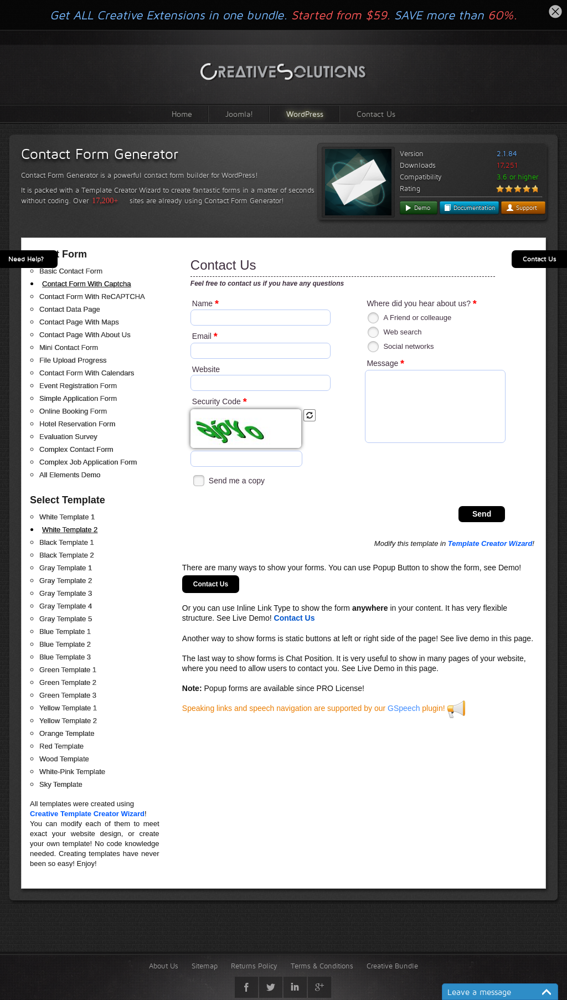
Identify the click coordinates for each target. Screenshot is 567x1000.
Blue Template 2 (65, 644)
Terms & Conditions (322, 965)
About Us (163, 965)
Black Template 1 (66, 542)
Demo (417, 208)
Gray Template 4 (65, 606)
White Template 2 (69, 529)
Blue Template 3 (65, 657)
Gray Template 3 (65, 593)
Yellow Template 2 (68, 721)
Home (182, 113)
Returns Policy (254, 965)
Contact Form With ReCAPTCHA (92, 296)
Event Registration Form (78, 386)
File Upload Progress (72, 360)
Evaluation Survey (68, 436)
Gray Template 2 (65, 580)
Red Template (61, 746)
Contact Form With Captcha (86, 284)
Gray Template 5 (65, 619)
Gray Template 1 (65, 568)
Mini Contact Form (68, 347)
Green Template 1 (67, 670)
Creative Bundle (392, 965)
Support (521, 208)
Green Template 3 (67, 695)
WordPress (304, 113)
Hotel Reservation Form (77, 424)
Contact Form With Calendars (86, 373)
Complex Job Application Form (88, 462)
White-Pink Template (72, 771)
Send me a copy (237, 480)
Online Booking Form (73, 411)
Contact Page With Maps (79, 322)
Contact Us (376, 113)
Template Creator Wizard (490, 543)
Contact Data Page (69, 309)
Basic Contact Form (70, 271)
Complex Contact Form (76, 449)
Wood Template (64, 759)
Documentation (469, 208)
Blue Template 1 (65, 631)
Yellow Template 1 (68, 708)
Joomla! (239, 113)
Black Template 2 (66, 555)
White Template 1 (67, 517)
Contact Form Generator (99, 154)
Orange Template (67, 733)
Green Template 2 (67, 682)
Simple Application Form (78, 398)
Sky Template (61, 784)
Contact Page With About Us (85, 335)
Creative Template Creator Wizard (87, 814)
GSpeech (404, 708)
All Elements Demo (70, 475)
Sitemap (205, 965)
